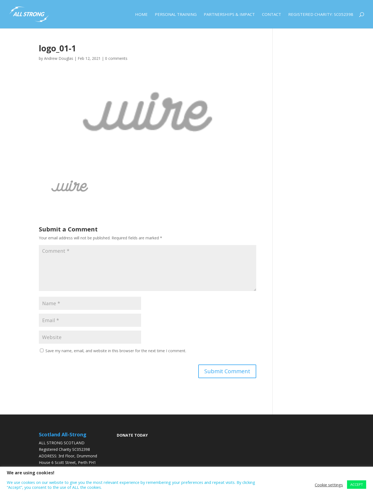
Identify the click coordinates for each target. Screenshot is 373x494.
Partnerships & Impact (229, 14)
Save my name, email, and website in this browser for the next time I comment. (115, 350)
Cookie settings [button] (329, 484)
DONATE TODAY (132, 435)
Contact (271, 14)
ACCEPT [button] (356, 484)
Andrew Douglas (58, 58)
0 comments (116, 58)
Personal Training (176, 14)
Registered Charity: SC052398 (320, 14)
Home (141, 14)
